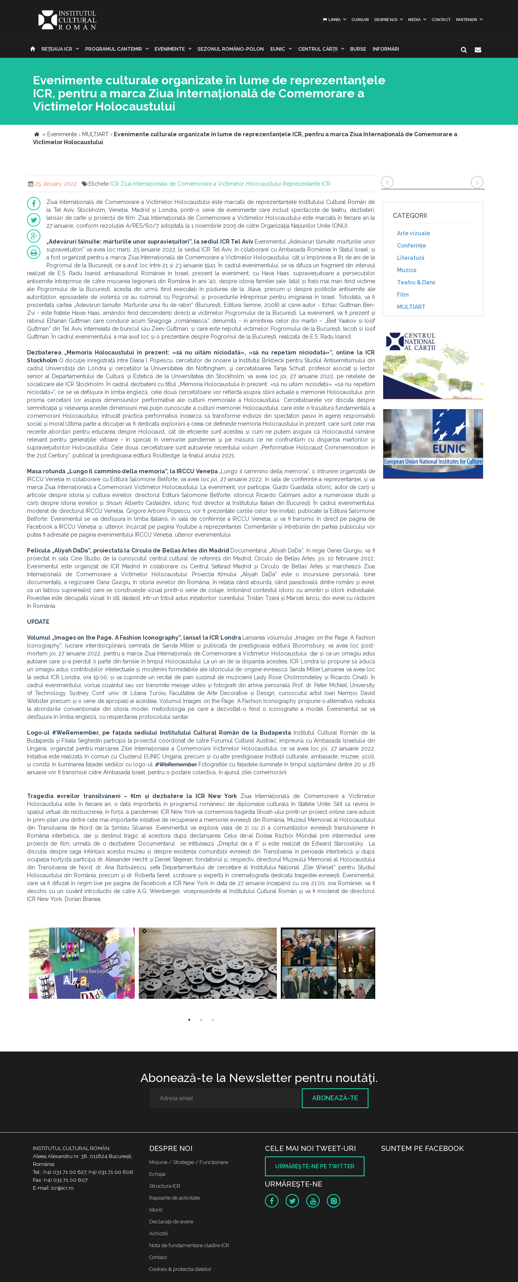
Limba (331, 19)
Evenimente (170, 49)
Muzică (406, 270)
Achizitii (158, 1233)
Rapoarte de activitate (174, 1198)
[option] (82, 964)
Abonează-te (335, 1098)
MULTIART (411, 307)
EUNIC (278, 49)
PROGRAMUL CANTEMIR (113, 49)
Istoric (156, 1210)
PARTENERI (466, 19)
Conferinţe (411, 245)
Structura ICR (164, 1186)
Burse (358, 49)
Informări (386, 49)
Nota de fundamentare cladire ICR (189, 1245)
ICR (114, 184)
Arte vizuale (413, 233)
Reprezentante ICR (306, 184)
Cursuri (360, 19)
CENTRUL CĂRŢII (318, 49)
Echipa (157, 1174)
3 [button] (213, 1020)
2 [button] (201, 1020)
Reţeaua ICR (57, 49)
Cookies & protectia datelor (180, 1269)
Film (403, 294)
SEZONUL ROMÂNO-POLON (231, 49)
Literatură (410, 258)
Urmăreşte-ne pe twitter (314, 1166)
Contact (441, 19)
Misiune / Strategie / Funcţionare (188, 1162)
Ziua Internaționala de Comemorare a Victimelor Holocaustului (201, 184)
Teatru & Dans (416, 282)
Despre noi (385, 19)
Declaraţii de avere (171, 1222)
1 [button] (189, 1020)
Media (414, 19)
